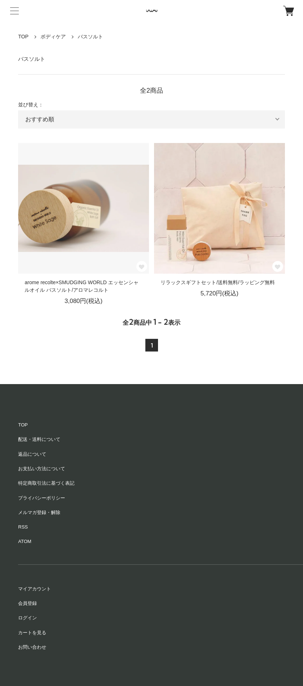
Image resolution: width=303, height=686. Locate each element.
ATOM (24, 541)
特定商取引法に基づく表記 (46, 483)
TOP (23, 36)
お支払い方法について (41, 468)
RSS (23, 527)
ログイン (27, 617)
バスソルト (90, 36)
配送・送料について (39, 439)
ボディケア (53, 36)
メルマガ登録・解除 (39, 512)
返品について (32, 454)
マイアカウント (34, 589)
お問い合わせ (32, 647)
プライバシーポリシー (41, 498)
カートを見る (32, 632)
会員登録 (27, 603)
